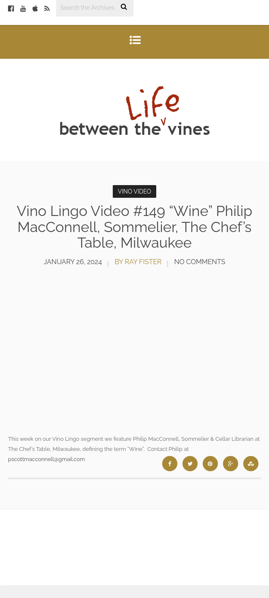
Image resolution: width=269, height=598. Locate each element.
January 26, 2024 (73, 262)
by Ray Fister (137, 262)
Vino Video (134, 191)
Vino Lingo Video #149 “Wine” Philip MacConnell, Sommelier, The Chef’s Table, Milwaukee (135, 226)
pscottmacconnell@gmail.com (46, 459)
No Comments (199, 262)
